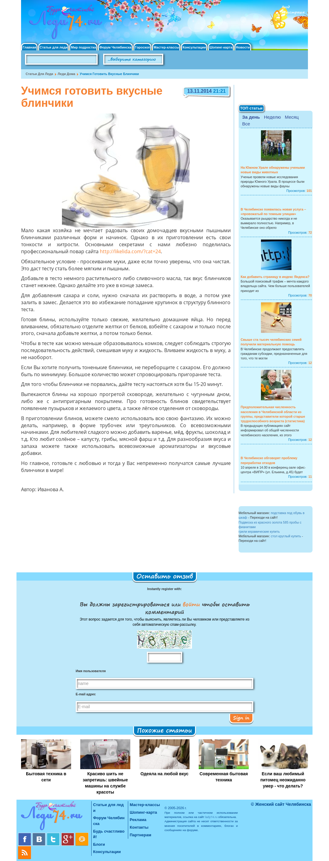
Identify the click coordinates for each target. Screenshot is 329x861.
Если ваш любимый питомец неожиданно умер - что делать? (283, 779)
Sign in (241, 718)
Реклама (138, 819)
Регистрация (293, 12)
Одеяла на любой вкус (164, 773)
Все (246, 123)
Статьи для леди (54, 47)
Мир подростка (83, 47)
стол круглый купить (286, 536)
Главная (29, 47)
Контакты (139, 827)
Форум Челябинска (115, 47)
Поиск (180, 59)
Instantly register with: (164, 589)
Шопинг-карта (221, 47)
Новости (243, 47)
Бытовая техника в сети (46, 776)
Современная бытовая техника (224, 776)
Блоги (99, 844)
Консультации (194, 47)
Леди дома (66, 74)
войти (191, 604)
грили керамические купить (259, 531)
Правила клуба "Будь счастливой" (285, 61)
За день (251, 117)
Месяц (291, 117)
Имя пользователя (91, 671)
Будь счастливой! (109, 834)
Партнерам (140, 835)
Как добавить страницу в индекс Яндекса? (275, 277)
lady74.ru (211, 817)
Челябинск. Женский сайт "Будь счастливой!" (64, 24)
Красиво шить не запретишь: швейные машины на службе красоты (105, 782)
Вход (286, 7)
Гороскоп (142, 47)
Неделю (272, 117)
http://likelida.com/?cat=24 (130, 252)
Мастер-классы (166, 47)
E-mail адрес (86, 694)
